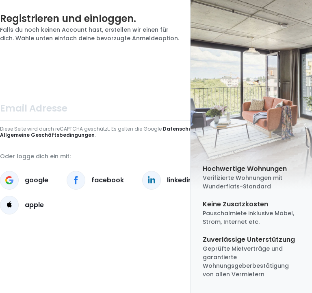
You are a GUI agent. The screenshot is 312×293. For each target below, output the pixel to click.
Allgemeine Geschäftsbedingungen (47, 134)
